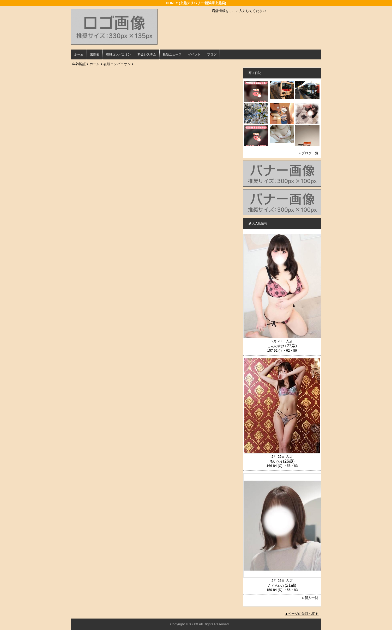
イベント (194, 54)
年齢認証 (79, 64)
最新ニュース (172, 54)
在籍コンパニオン (118, 54)
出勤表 (94, 54)
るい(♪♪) (276, 461)
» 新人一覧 (310, 598)
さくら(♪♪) (276, 586)
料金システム (146, 54)
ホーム (78, 54)
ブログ (211, 54)
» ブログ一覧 (308, 153)
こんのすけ (275, 346)
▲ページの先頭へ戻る (302, 614)
